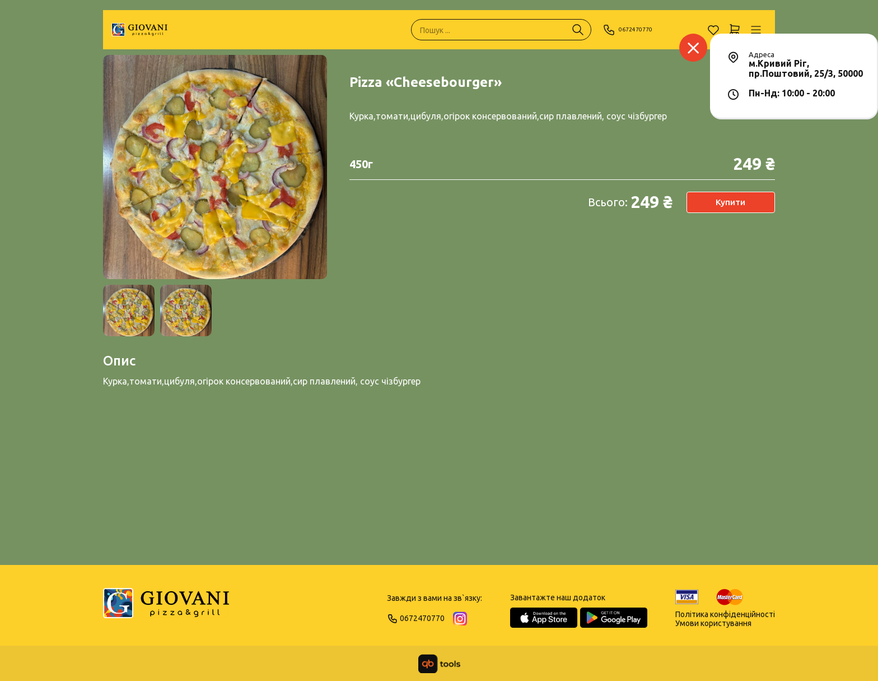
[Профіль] (756, 29)
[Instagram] (460, 618)
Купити (730, 202)
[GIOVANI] (139, 29)
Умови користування (713, 623)
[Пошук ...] (578, 29)
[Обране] (713, 29)
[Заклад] (693, 48)
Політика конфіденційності (725, 614)
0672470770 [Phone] (634, 29)
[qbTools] (439, 663)
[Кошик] (734, 29)
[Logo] (166, 608)
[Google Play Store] (613, 618)
